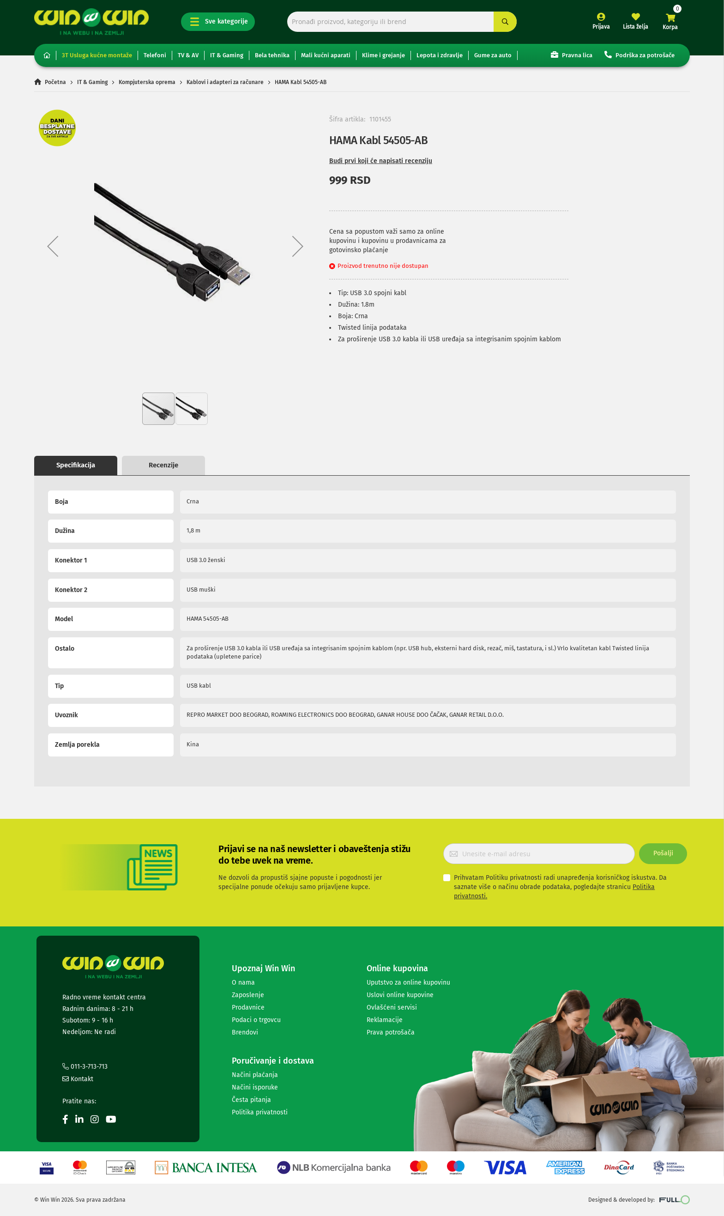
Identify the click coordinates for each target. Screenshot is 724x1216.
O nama (243, 982)
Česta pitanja (251, 1100)
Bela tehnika (272, 55)
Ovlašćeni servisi (392, 1007)
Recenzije (163, 465)
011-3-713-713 (85, 1067)
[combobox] (402, 22)
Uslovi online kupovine (400, 995)
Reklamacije (385, 1020)
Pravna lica (571, 55)
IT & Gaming (226, 55)
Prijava (601, 27)
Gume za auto (493, 55)
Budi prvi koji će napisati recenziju (380, 161)
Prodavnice (248, 1007)
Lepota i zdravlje (439, 55)
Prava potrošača (391, 1032)
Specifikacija (75, 465)
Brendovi (245, 1032)
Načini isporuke (255, 1087)
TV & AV (188, 55)
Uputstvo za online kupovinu (408, 982)
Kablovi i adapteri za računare (225, 82)
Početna (55, 82)
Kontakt (77, 1079)
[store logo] (91, 21)
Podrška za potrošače (639, 55)
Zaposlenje (248, 995)
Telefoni (155, 55)
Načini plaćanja (255, 1075)
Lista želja (635, 27)
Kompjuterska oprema (147, 82)
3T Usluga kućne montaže (97, 55)
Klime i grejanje (383, 55)
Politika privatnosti (260, 1112)
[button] (52, 246)
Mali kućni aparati (325, 55)
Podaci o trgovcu (256, 1020)
